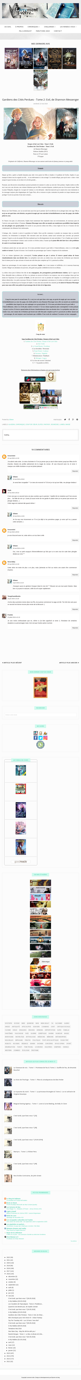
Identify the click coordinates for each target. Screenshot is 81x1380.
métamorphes (61, 1037)
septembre (12, 1285)
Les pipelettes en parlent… (16, 1224)
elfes (40, 424)
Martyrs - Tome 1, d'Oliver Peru (25, 1152)
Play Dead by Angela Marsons (16, 1230)
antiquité (16, 1027)
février (10, 1348)
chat (53, 1027)
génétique (42, 1033)
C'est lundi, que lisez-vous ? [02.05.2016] (21, 1337)
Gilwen (15, 477)
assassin (36, 1027)
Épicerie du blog (55, 1377)
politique (36, 1040)
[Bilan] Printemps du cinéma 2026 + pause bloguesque (24, 1213)
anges (7, 1027)
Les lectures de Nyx (13, 1207)
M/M (37, 1023)
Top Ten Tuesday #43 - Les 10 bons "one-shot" (23, 1320)
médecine (41, 1037)
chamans (45, 1027)
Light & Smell (11, 1211)
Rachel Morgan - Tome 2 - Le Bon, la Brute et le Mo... (25, 1334)
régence (25, 1043)
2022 (8, 1257)
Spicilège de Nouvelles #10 (15, 1217)
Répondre (75, 471)
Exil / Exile (41, 344)
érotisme (35, 1050)
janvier (10, 1350)
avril (9, 1342)
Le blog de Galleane (13, 1198)
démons (40, 1030)
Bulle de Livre (11, 1216)
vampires (57, 1047)
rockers (16, 1043)
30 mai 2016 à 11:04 (13, 564)
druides (32, 1030)
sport (69, 1043)
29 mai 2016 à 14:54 (18, 516)
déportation (50, 1030)
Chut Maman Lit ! (13, 1237)
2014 (8, 1356)
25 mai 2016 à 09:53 (13, 532)
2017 (8, 1271)
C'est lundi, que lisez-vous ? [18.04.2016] (28, 1140)
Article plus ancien (68, 663)
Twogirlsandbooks (14, 596)
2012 (8, 1361)
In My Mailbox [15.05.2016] (17, 1312)
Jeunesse (55, 424)
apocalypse (26, 1027)
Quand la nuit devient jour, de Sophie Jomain (23, 1307)
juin (9, 1293)
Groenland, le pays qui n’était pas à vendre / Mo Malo (23, 1226)
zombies (17, 1050)
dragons (22, 1030)
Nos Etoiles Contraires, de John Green (27, 1176)
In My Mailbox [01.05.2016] (17, 1339)
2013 (8, 1359)
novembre (11, 1279)
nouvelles (9, 1040)
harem (51, 1033)
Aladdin (11, 424)
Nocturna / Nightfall (41, 353)
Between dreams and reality (16, 1228)
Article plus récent (13, 663)
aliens (66, 1023)
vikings (66, 1047)
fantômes (9, 1033)
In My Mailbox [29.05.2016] (17, 1301)
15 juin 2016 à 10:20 (13, 598)
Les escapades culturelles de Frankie (20, 1220)
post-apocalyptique (51, 1040)
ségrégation (10, 1047)
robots (8, 1043)
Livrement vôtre (31, 1377)
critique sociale (63, 1027)
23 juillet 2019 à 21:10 (14, 617)
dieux (15, 1030)
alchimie (58, 1023)
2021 (8, 1260)
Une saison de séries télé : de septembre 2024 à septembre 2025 (27, 1221)
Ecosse (16, 1023)
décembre (11, 1276)
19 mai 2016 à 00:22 (13, 493)
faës (27, 1033)
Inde (23, 1023)
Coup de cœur (31, 424)
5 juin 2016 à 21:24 (18, 583)
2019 (8, 1265)
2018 (8, 1268)
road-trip (64, 1040)
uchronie (39, 1047)
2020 (8, 1263)
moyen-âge (20, 1037)
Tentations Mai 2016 (15, 1328)
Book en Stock (12, 1203)
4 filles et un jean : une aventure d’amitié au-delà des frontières (26, 1234)
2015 (8, 1353)
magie (67, 424)
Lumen (62, 424)
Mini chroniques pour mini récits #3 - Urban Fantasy (25, 1318)
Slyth (9, 490)
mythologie (31, 1037)
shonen (40, 1043)
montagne (9, 1037)
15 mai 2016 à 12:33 (13, 458)
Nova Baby (11, 562)
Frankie (10, 615)
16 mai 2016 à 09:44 (18, 479)
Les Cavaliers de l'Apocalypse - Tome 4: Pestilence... (25, 1304)
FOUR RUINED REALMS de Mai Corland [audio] (22, 1204)
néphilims (19, 1040)
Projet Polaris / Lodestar (41, 351)
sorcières (49, 1043)
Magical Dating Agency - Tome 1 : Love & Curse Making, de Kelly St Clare (40, 1104)
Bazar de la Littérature (14, 1233)
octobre (11, 1282)
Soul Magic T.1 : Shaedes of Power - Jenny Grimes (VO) (24, 1209)
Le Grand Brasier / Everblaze (41, 346)
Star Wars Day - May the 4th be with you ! (22, 1331)
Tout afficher (74, 1241)
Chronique (20, 424)
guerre (33, 1033)
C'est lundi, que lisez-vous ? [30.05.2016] (21, 1298)
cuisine (8, 1030)
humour (59, 1033)
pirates (27, 1040)
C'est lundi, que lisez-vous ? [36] (25, 1128)
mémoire (50, 1037)
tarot (19, 1047)
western (8, 1050)
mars (10, 1345)
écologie (25, 1050)
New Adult (45, 1023)
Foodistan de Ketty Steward (15, 1238)
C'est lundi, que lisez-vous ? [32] (25, 1116)
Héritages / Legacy (41, 358)
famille (66, 1030)
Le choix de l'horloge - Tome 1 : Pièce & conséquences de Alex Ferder (38, 1080)
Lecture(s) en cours (20, 760)
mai (9, 1296)
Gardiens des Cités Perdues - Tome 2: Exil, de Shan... (26, 1315)
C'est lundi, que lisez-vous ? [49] (25, 1164)
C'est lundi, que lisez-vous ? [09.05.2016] (21, 1323)
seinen (32, 1043)
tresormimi (11, 456)
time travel (28, 1047)
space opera (59, 1043)
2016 (8, 1274)
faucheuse (19, 1033)
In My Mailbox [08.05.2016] (17, 1326)
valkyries (48, 1047)
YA (52, 1023)
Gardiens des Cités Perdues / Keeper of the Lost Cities (41, 341)
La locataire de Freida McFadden (17, 1200)
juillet (10, 1290)
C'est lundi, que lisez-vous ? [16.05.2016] (21, 1309)
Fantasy (47, 424)
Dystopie (8, 1023)
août (10, 1287)
